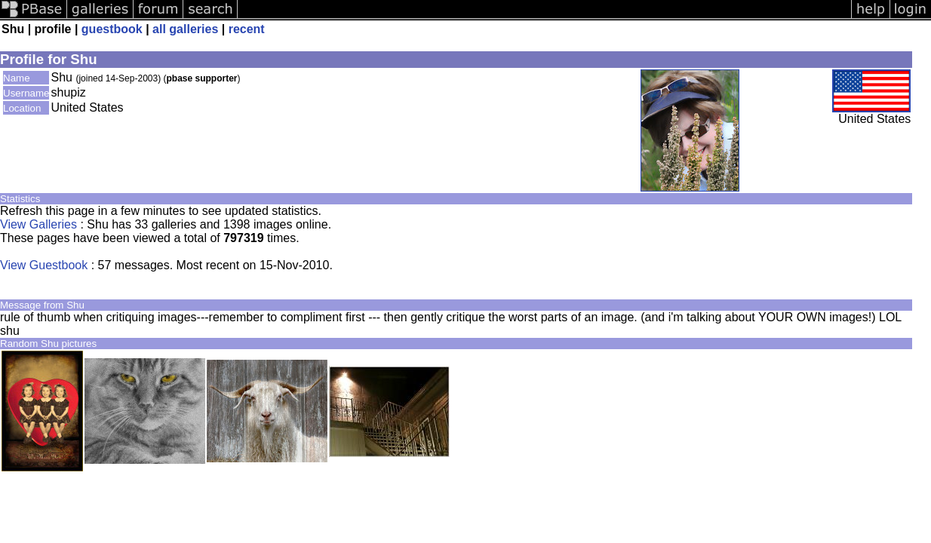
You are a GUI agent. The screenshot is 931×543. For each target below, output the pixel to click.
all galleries (185, 29)
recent (247, 29)
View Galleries (38, 224)
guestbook (112, 29)
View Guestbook (44, 265)
